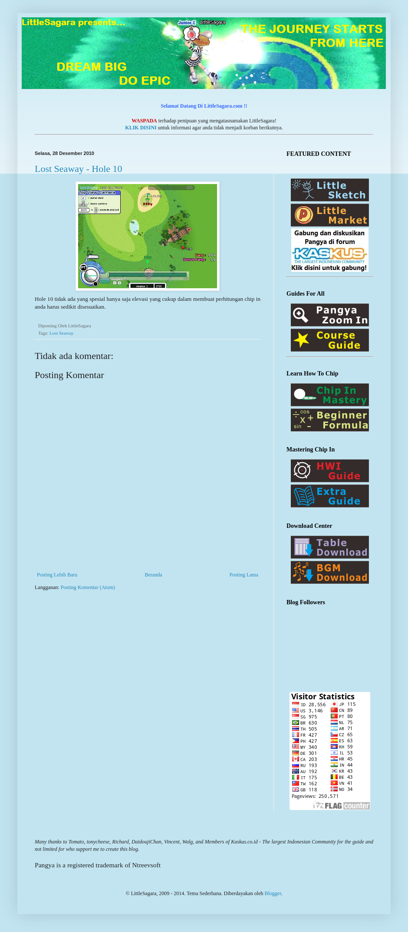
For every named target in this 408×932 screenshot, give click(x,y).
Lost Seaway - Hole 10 (78, 168)
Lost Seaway (61, 333)
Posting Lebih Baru (57, 575)
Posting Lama (244, 575)
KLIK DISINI (140, 128)
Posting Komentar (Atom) (88, 587)
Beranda (153, 575)
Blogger (272, 893)
